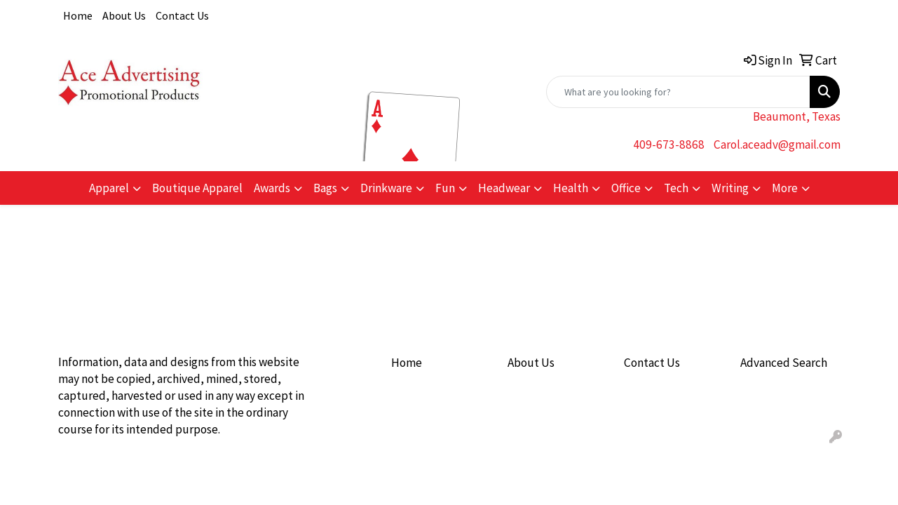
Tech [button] (676, 188)
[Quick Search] (678, 92)
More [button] (785, 188)
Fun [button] (445, 188)
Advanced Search (783, 362)
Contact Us (182, 15)
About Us (124, 15)
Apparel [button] (109, 188)
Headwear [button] (504, 188)
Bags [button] (325, 188)
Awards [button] (272, 188)
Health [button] (570, 188)
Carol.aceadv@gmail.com (777, 144)
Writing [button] (730, 188)
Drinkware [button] (386, 188)
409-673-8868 (669, 144)
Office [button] (626, 188)
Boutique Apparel (197, 188)
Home (78, 15)
